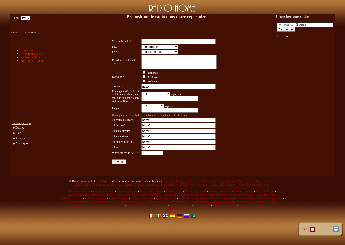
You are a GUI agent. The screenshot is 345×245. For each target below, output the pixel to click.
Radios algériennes (80, 204)
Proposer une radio (248, 194)
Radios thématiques (223, 197)
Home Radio (28, 50)
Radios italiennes (118, 211)
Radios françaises (150, 208)
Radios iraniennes (266, 208)
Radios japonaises (166, 211)
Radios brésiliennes (195, 204)
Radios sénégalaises (242, 215)
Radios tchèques (157, 218)
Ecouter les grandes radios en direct (156, 197)
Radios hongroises (194, 208)
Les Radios (83, 197)
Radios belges (174, 204)
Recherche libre (30, 57)
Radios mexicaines (245, 211)
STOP (308, 229)
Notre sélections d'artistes (253, 197)
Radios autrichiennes (152, 204)
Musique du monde (32, 60)
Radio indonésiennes (241, 208)
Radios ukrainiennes (224, 218)
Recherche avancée (32, 53)
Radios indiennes (217, 208)
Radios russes (221, 215)
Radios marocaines (221, 211)
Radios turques (201, 218)
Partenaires (269, 194)
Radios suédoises (266, 215)
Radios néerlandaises (107, 215)
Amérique (21, 143)
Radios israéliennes (95, 211)
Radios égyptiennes (78, 208)
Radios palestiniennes (80, 215)
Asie (18, 133)
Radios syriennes (136, 218)
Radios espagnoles (102, 208)
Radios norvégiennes (270, 211)
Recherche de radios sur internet (112, 197)
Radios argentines (127, 204)
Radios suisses (115, 218)
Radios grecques (172, 208)
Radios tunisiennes (180, 218)
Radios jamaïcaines (142, 211)
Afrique (20, 138)
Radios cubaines (265, 204)
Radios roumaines (179, 215)
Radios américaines (127, 208)
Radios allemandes (104, 204)
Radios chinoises (243, 204)
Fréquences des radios (194, 197)
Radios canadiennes (220, 204)
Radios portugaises (155, 215)
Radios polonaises (131, 215)
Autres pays (172, 222)
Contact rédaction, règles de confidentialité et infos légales (199, 194)
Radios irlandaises (71, 211)
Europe (19, 127)
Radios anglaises (201, 215)
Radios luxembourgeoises (193, 211)
